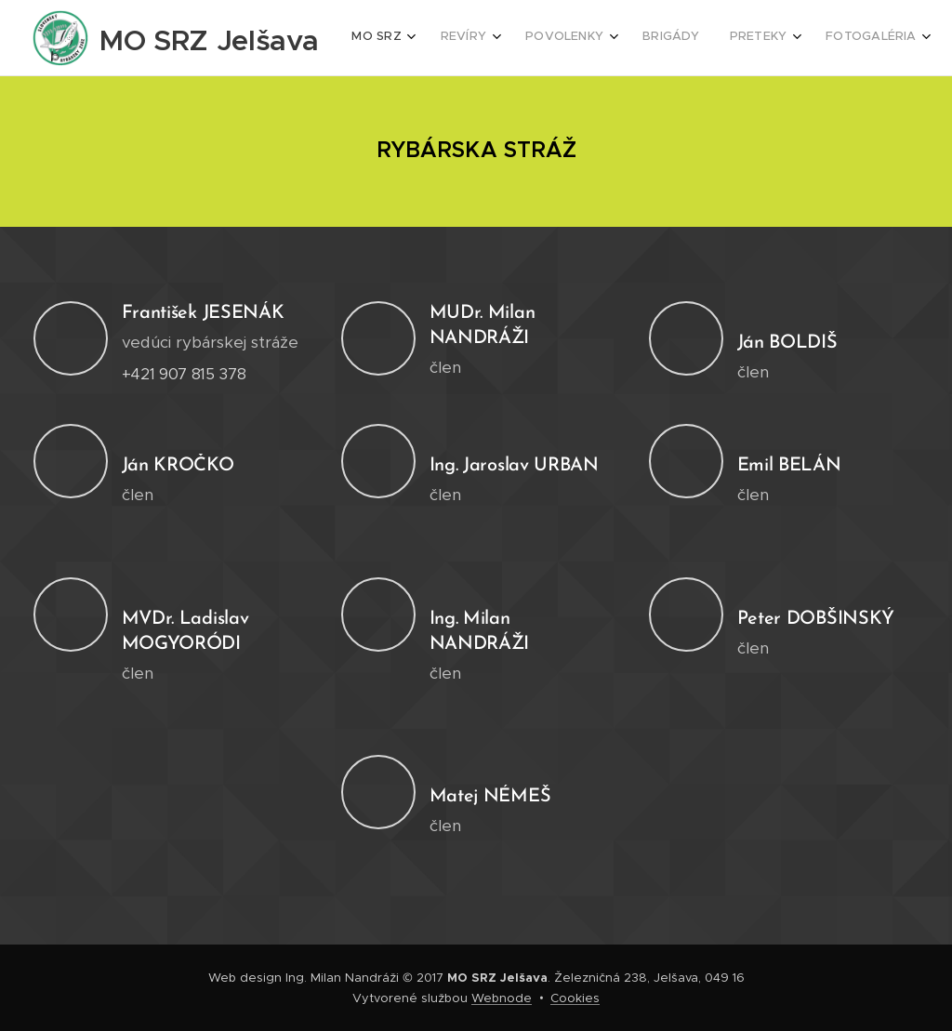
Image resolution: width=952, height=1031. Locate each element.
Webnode (501, 998)
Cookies (575, 998)
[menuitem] (682, 38)
